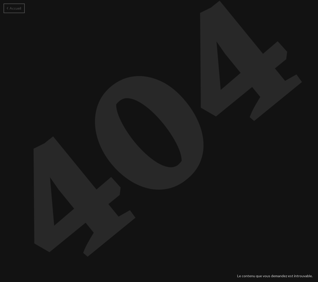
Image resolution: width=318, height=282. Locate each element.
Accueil (14, 8)
